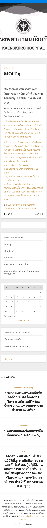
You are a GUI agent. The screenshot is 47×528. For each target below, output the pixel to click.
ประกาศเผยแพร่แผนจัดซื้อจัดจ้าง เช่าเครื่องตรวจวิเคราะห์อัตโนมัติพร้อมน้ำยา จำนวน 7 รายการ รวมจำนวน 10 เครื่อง (23, 402)
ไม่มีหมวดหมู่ (8, 68)
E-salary (7, 244)
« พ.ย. (20, 320)
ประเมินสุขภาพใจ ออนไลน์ (16, 346)
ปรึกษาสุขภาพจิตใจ (12, 339)
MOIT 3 (12, 74)
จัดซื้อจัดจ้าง (9, 258)
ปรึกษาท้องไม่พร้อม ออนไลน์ (17, 332)
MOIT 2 (8, 214)
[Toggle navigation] (44, 56)
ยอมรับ (17, 524)
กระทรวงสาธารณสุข (13, 238)
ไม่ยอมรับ (28, 524)
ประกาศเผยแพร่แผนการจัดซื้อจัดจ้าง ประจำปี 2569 (23, 433)
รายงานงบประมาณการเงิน (16, 264)
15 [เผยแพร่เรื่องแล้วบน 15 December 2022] (23, 302)
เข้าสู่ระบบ (8, 359)
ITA (23, 451)
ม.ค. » (26, 320)
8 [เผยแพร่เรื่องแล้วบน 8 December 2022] (23, 297)
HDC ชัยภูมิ (9, 251)
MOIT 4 (39, 214)
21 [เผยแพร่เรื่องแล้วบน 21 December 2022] (17, 306)
